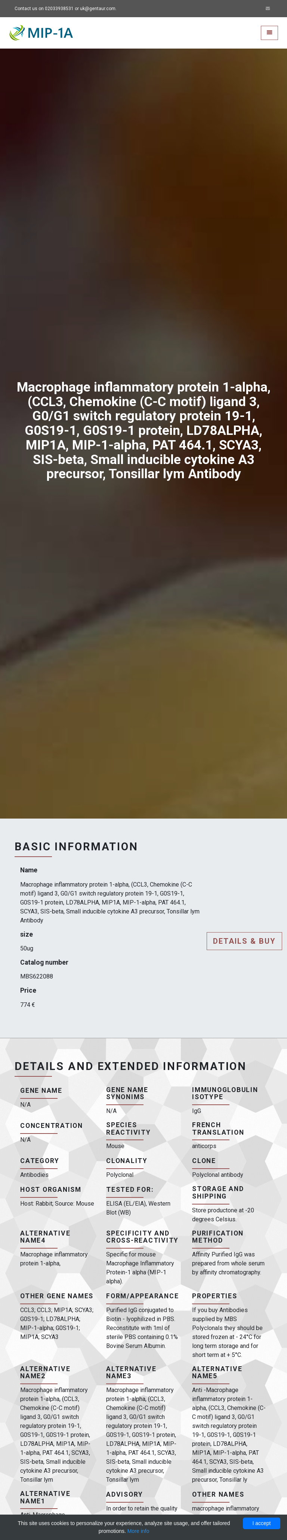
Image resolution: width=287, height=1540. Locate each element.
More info (138, 1531)
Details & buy (244, 941)
